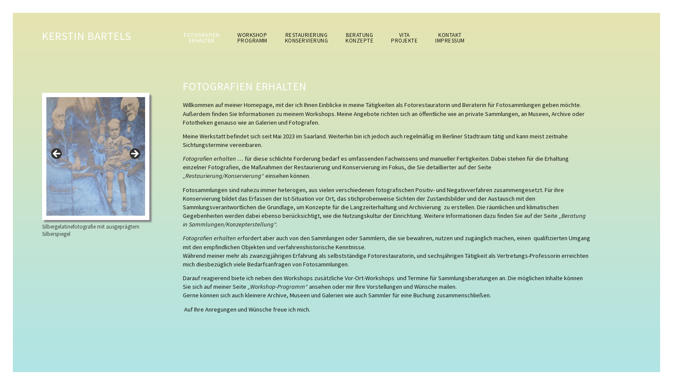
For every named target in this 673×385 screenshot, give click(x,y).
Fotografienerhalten (202, 37)
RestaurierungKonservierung (306, 37)
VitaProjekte (404, 37)
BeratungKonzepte (359, 37)
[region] (95, 156)
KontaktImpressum (450, 37)
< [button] (57, 154)
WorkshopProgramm (252, 37)
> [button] (134, 154)
